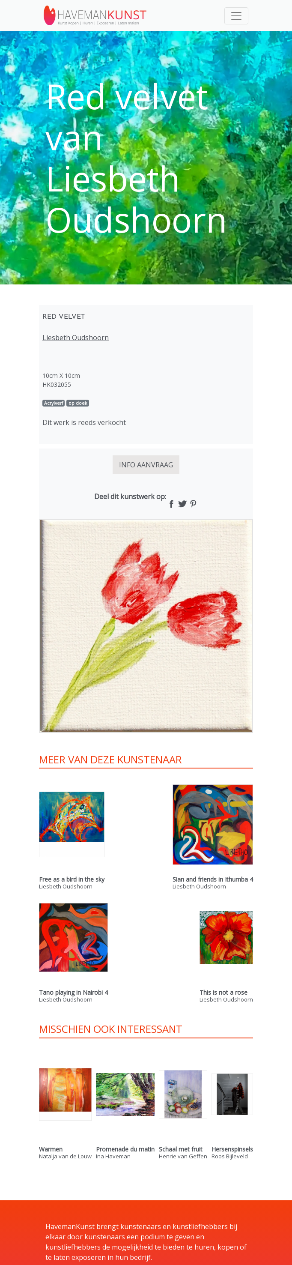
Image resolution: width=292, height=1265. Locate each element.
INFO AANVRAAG (146, 465)
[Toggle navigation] (236, 15)
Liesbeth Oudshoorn (75, 337)
